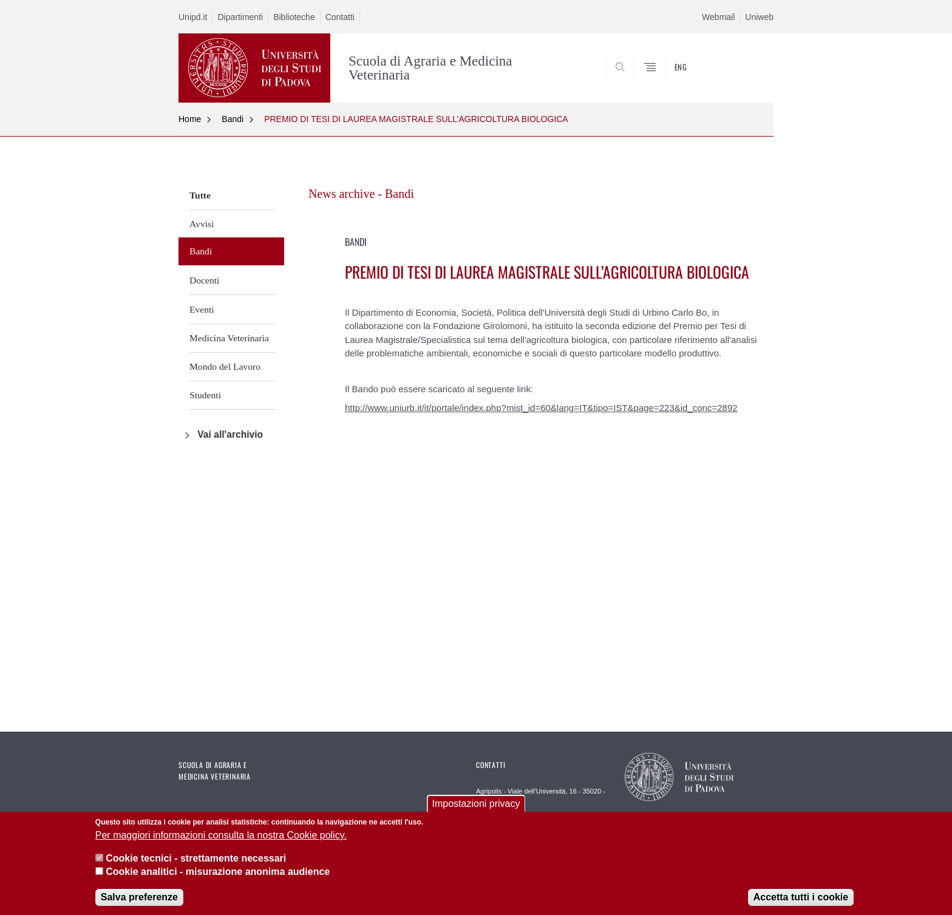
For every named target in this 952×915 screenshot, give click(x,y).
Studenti (205, 395)
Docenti (204, 280)
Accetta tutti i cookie (800, 899)
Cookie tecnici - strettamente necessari (196, 860)
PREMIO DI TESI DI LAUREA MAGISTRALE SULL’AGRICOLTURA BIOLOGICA (416, 119)
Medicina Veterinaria (229, 338)
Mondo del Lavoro (224, 366)
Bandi (232, 119)
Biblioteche (294, 17)
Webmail (718, 17)
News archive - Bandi (361, 193)
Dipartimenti (240, 17)
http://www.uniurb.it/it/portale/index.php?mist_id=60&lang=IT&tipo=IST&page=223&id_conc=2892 (541, 408)
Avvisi (201, 224)
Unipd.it (192, 17)
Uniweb (759, 17)
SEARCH (752, 73)
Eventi (201, 309)
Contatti (340, 17)
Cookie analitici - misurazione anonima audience (218, 874)
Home (189, 119)
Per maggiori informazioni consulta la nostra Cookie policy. (221, 837)
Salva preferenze (139, 899)
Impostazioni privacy (476, 806)
